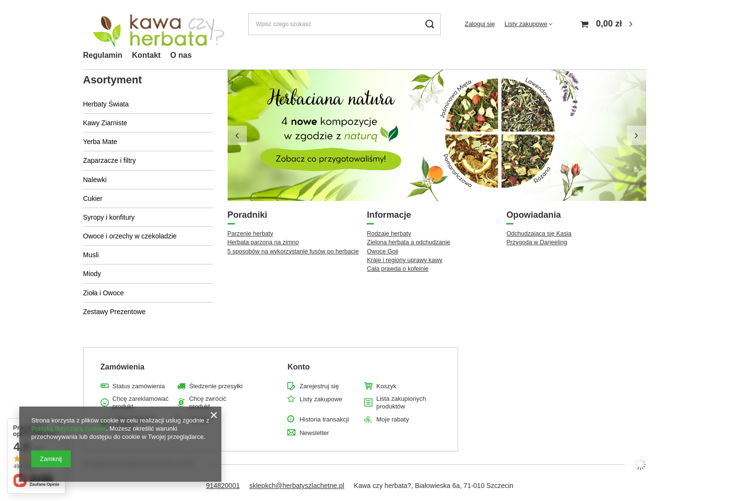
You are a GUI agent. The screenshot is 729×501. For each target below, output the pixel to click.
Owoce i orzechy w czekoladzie (130, 236)
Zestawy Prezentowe (114, 312)
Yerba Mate (100, 141)
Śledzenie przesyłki (216, 386)
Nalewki (95, 180)
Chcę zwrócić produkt (207, 402)
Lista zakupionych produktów (401, 402)
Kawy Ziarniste (105, 123)
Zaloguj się (480, 23)
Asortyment (112, 80)
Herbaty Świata (106, 104)
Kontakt (146, 55)
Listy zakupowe (526, 23)
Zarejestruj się (319, 386)
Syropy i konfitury (109, 217)
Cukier (92, 198)
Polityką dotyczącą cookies (68, 428)
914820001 (223, 485)
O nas (181, 55)
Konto (298, 367)
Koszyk (386, 386)
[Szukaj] (430, 24)
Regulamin (103, 55)
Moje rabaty (392, 419)
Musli (91, 255)
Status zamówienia (139, 386)
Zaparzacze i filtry (109, 160)
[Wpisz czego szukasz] (344, 24)
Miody (92, 273)
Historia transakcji (324, 419)
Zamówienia (123, 367)
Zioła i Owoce (103, 293)
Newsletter (314, 432)
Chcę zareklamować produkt (141, 402)
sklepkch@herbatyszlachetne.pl (296, 485)
